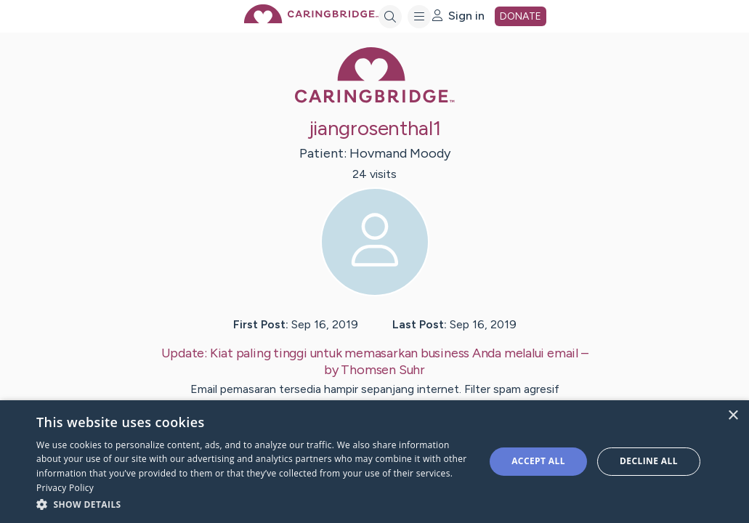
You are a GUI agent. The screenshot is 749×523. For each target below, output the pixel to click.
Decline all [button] (649, 461)
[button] (253, 503)
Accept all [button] (538, 461)
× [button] (732, 415)
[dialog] (374, 461)
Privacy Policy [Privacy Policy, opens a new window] (65, 488)
